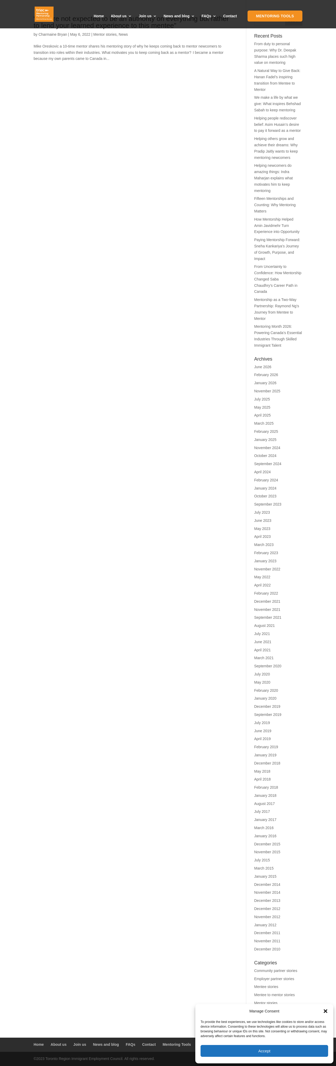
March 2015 (264, 868)
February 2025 (266, 431)
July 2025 (262, 399)
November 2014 (267, 892)
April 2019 (262, 739)
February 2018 (266, 787)
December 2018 (267, 763)
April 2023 (262, 536)
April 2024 (262, 472)
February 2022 (266, 593)
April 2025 (262, 415)
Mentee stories (266, 987)
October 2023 (265, 496)
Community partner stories (275, 971)
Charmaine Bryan (53, 34)
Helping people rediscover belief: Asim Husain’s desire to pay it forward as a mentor (277, 124)
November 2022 (267, 569)
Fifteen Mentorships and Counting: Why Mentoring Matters (275, 204)
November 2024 (267, 448)
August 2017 (264, 804)
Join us (145, 16)
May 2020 (262, 682)
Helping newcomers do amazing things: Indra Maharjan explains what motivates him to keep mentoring (273, 178)
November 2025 (267, 391)
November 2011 (267, 941)
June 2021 (262, 642)
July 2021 (262, 634)
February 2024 (266, 480)
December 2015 (267, 844)
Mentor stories (105, 34)
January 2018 (265, 795)
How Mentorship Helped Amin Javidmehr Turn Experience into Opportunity (277, 225)
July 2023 (262, 512)
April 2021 (262, 650)
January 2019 (265, 755)
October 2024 (265, 456)
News (123, 34)
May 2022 (262, 577)
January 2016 (265, 836)
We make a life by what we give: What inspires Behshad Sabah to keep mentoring (277, 103)
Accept (264, 1051)
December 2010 (267, 949)
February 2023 (266, 553)
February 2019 (266, 747)
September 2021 (267, 617)
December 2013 (267, 900)
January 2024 (265, 488)
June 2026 (262, 367)
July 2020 (262, 674)
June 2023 (262, 520)
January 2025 (265, 440)
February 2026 (266, 375)
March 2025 (264, 423)
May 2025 (262, 407)
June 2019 (262, 731)
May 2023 (262, 529)
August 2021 (264, 625)
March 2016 (264, 828)
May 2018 (262, 771)
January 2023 (265, 561)
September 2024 (267, 464)
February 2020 (266, 690)
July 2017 (262, 811)
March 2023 (264, 545)
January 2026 (265, 383)
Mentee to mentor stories (274, 995)
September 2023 (267, 504)
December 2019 (267, 706)
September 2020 (267, 666)
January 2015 (265, 876)
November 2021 (267, 609)
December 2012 (267, 909)
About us (119, 16)
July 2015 (262, 860)
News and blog (177, 16)
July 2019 (262, 723)
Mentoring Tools (275, 16)
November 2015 (267, 852)
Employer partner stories (274, 979)
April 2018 (262, 779)
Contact (230, 16)
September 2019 (267, 715)
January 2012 (265, 925)
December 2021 (267, 601)
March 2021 (264, 658)
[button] (325, 1011)
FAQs (206, 16)
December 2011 (267, 933)
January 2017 (265, 820)
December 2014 (267, 884)
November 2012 (267, 917)
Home (99, 16)
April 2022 (262, 585)
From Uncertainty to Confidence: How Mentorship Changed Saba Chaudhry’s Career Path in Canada (277, 279)
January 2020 (265, 698)
